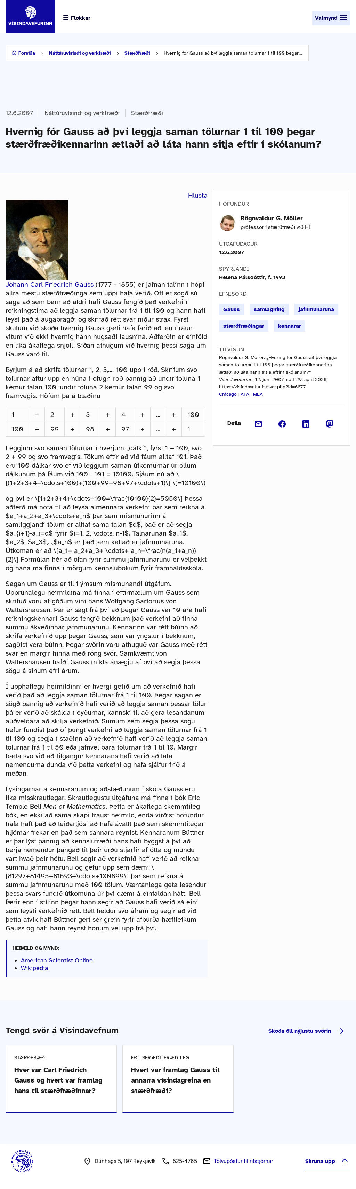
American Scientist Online (57, 960)
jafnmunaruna (316, 309)
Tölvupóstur (243, 1161)
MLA (258, 394)
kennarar (289, 326)
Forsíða (26, 53)
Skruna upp (327, 1161)
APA (245, 394)
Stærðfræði (137, 53)
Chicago (228, 394)
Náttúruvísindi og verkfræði (80, 53)
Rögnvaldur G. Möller (272, 218)
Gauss (231, 309)
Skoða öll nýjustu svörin (306, 1031)
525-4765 (185, 1161)
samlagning (269, 309)
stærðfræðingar (243, 326)
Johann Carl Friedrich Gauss (50, 284)
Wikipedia (34, 968)
